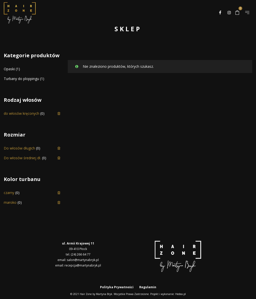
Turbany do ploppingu (21, 78)
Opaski (9, 68)
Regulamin (147, 287)
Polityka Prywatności (117, 287)
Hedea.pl (180, 294)
